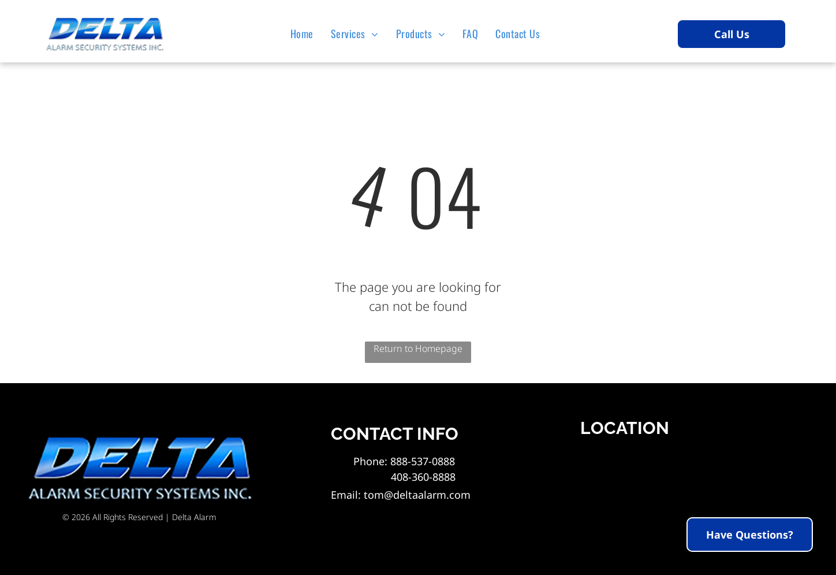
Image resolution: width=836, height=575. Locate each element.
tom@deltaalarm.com (417, 495)
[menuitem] (305, 33)
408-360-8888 (404, 477)
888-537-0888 (422, 461)
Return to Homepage (418, 348)
